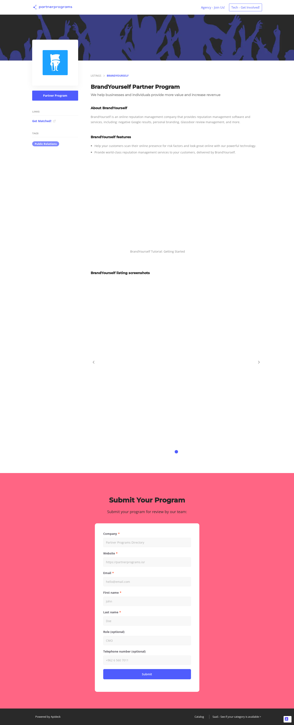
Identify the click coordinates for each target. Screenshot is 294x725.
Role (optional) (114, 632)
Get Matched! (44, 121)
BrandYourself (118, 75)
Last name (110, 612)
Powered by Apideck (48, 717)
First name (111, 593)
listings (96, 75)
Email (107, 573)
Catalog (199, 717)
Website (109, 553)
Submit (147, 674)
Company (110, 534)
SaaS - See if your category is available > (237, 717)
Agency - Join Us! (213, 7)
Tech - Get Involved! (245, 7)
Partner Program (55, 95)
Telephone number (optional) (124, 651)
